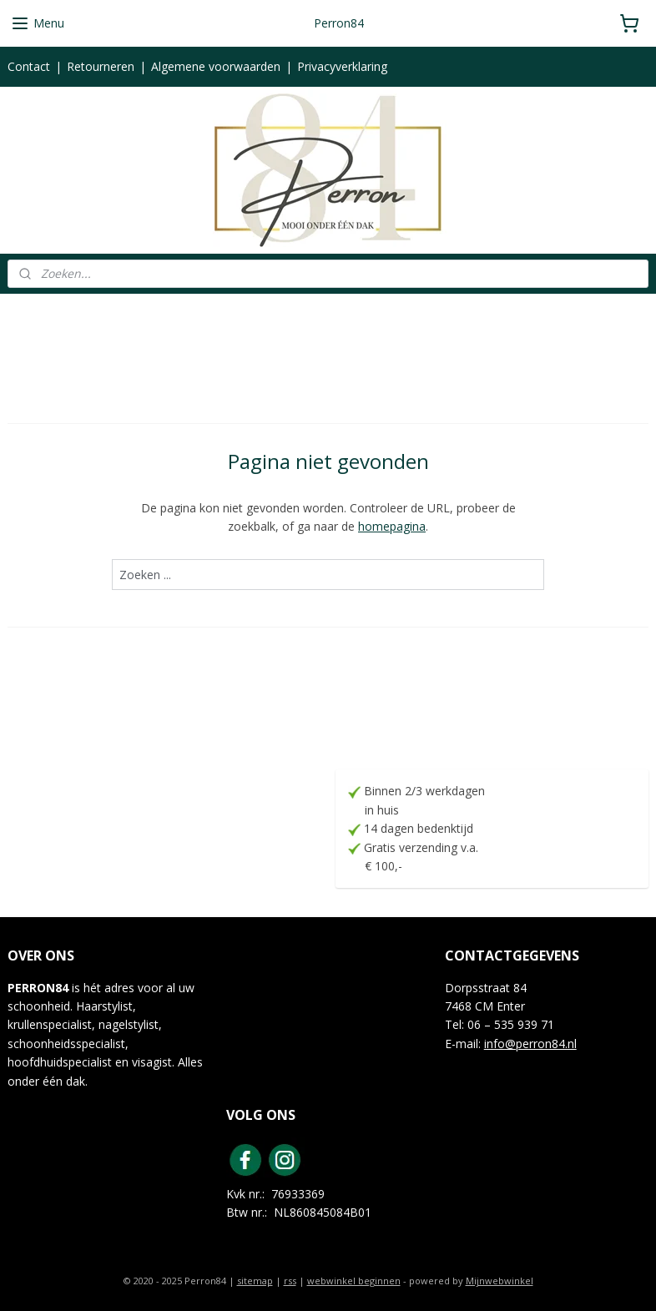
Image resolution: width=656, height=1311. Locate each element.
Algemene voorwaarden (215, 66)
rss (290, 1280)
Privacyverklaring (342, 66)
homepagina (392, 526)
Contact (29, 66)
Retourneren (100, 66)
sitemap (255, 1280)
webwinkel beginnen (354, 1280)
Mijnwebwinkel (499, 1280)
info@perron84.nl (530, 1043)
